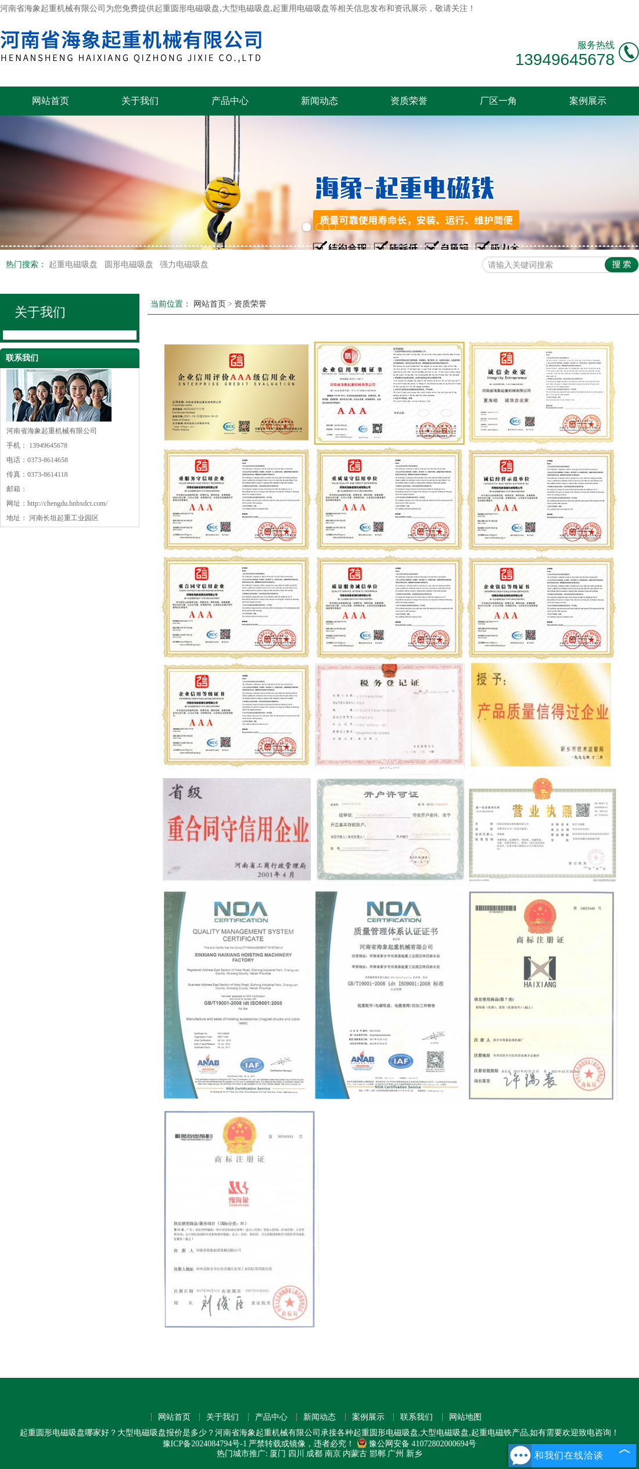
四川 (296, 1453)
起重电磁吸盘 (74, 264)
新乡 (414, 1453)
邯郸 (377, 1453)
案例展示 (587, 101)
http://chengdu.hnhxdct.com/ (67, 503)
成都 (314, 1453)
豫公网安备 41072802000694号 (417, 1443)
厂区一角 (498, 101)
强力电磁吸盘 (184, 264)
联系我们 (416, 1417)
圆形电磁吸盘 (130, 264)
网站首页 (50, 101)
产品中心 (230, 101)
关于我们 (140, 101)
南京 (333, 1453)
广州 (395, 1453)
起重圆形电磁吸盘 (187, 8)
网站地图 (465, 1417)
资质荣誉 (409, 101)
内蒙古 (355, 1453)
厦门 (278, 1453)
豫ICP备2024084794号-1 (205, 1443)
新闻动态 (319, 101)
